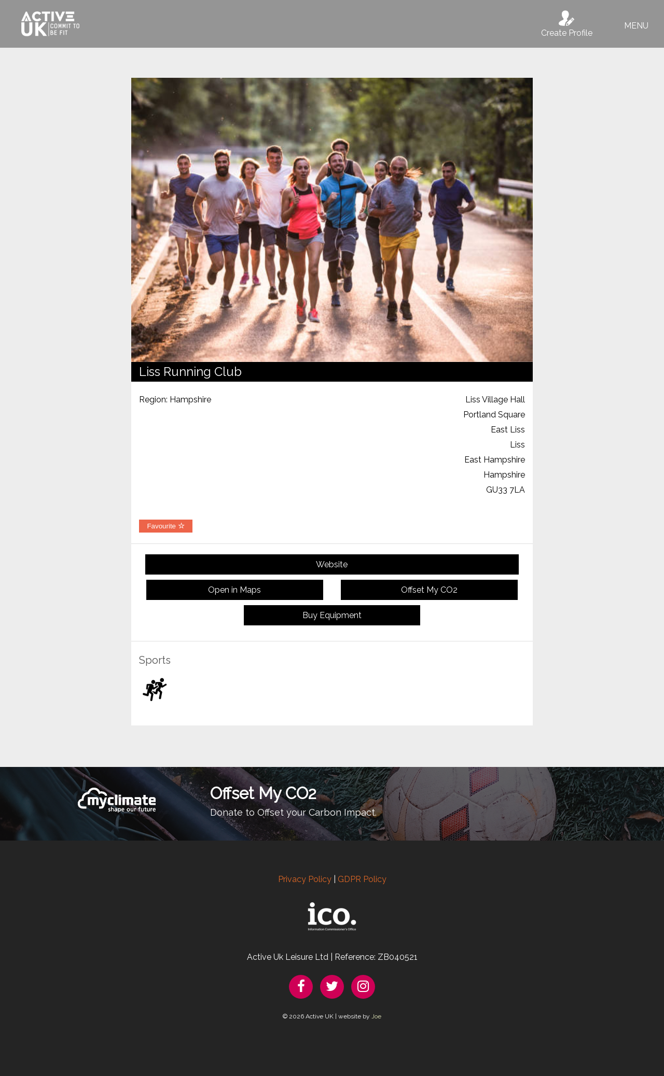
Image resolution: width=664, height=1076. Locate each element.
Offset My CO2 (429, 590)
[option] (332, 220)
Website (332, 564)
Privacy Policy (304, 879)
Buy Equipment (332, 615)
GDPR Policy (362, 879)
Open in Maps (234, 590)
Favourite (165, 526)
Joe (376, 1016)
